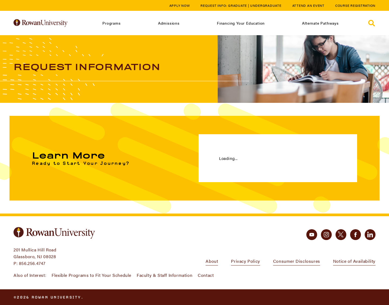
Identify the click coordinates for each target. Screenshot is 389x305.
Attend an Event (308, 5)
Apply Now (179, 5)
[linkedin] (370, 234)
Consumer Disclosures (296, 261)
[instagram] (326, 234)
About (212, 261)
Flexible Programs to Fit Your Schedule (91, 275)
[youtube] (311, 234)
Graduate (237, 5)
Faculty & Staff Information (164, 275)
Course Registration (355, 5)
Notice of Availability (354, 261)
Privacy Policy (245, 261)
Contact (206, 275)
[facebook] (355, 234)
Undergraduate (265, 5)
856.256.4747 (32, 263)
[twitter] (341, 234)
